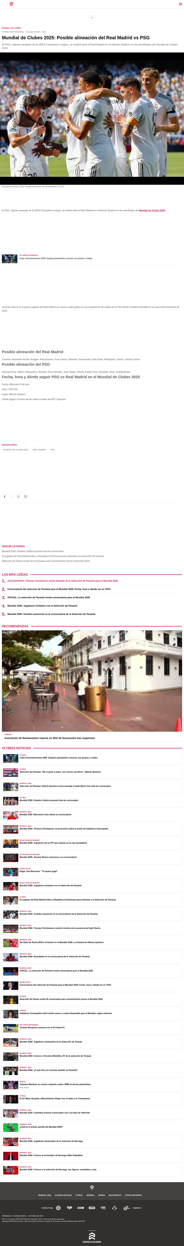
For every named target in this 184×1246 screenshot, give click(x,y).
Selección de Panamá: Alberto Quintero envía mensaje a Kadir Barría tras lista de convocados (65, 786)
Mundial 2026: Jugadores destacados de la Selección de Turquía (51, 1042)
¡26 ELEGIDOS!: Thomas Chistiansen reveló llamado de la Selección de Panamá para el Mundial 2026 (62, 581)
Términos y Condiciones (14, 1216)
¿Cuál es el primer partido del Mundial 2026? (41, 1127)
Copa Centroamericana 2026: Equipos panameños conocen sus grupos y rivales (55, 258)
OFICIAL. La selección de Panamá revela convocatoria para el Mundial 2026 (48, 597)
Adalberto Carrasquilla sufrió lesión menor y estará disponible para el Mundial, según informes (66, 1013)
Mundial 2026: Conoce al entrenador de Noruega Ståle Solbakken (51, 1155)
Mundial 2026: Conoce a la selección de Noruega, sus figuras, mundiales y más (58, 1169)
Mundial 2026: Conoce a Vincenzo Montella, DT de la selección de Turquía (55, 1056)
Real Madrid (39, 450)
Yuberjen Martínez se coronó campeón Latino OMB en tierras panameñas (55, 1084)
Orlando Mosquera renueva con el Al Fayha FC (42, 1027)
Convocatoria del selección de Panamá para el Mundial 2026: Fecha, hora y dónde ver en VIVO (58, 589)
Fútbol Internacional (13, 32)
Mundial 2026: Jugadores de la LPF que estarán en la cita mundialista (53, 843)
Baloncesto (115, 1195)
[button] (4, 496)
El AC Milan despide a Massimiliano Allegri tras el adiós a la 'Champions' (55, 1098)
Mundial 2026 (44, 1195)
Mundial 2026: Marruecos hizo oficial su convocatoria (45, 814)
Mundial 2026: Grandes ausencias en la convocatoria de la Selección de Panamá (51, 614)
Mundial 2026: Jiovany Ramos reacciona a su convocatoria (48, 857)
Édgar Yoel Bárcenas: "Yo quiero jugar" (39, 871)
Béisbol (91, 1195)
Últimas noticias (63, 1195)
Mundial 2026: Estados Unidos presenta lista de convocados (33, 551)
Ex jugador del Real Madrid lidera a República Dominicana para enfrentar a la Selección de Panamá (53, 556)
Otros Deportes (133, 1195)
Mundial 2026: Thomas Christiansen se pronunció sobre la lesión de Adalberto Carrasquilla (64, 829)
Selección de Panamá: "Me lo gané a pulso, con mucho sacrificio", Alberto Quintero (60, 772)
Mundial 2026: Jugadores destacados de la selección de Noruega (51, 1141)
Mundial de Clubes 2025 (152, 210)
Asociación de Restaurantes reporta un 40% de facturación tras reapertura (49, 738)
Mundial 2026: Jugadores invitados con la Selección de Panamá (42, 606)
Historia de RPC (36, 1216)
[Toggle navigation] (180, 4)
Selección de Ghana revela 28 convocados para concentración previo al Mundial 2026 (46, 561)
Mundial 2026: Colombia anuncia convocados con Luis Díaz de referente (55, 1113)
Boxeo (102, 1195)
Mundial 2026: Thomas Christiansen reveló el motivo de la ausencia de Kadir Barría (60, 928)
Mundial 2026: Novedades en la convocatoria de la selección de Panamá (55, 956)
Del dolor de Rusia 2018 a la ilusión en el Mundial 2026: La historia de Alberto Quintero (62, 942)
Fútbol (79, 1195)
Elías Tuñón (24, 1088)
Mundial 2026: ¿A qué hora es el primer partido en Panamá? (49, 1070)
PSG (53, 450)
